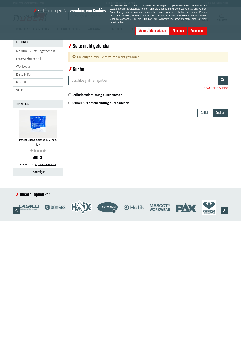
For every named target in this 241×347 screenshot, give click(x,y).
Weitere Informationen (152, 31)
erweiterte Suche (216, 88)
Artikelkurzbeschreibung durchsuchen (100, 103)
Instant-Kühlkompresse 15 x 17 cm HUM (38, 142)
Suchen (220, 113)
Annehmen (197, 31)
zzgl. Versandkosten (45, 164)
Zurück (205, 113)
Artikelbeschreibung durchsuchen (97, 95)
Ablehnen (178, 31)
